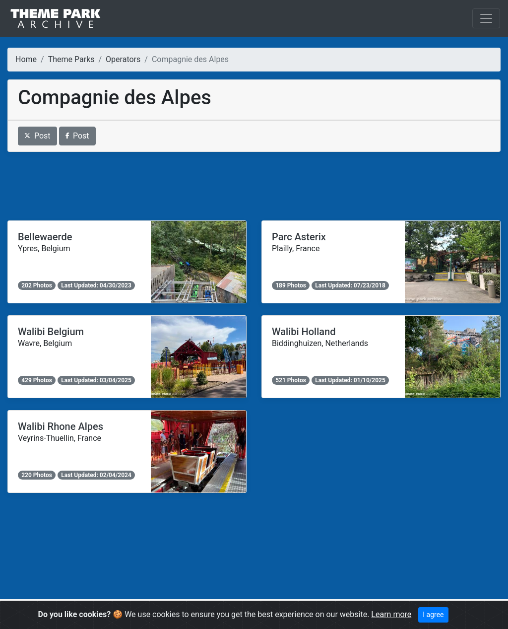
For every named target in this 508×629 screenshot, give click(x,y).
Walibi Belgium (51, 332)
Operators (123, 59)
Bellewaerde (45, 237)
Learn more (391, 614)
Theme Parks (71, 59)
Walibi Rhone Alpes (60, 426)
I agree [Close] (433, 615)
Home (26, 59)
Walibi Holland (304, 332)
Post (37, 135)
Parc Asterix (299, 237)
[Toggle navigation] (486, 18)
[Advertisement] (254, 186)
